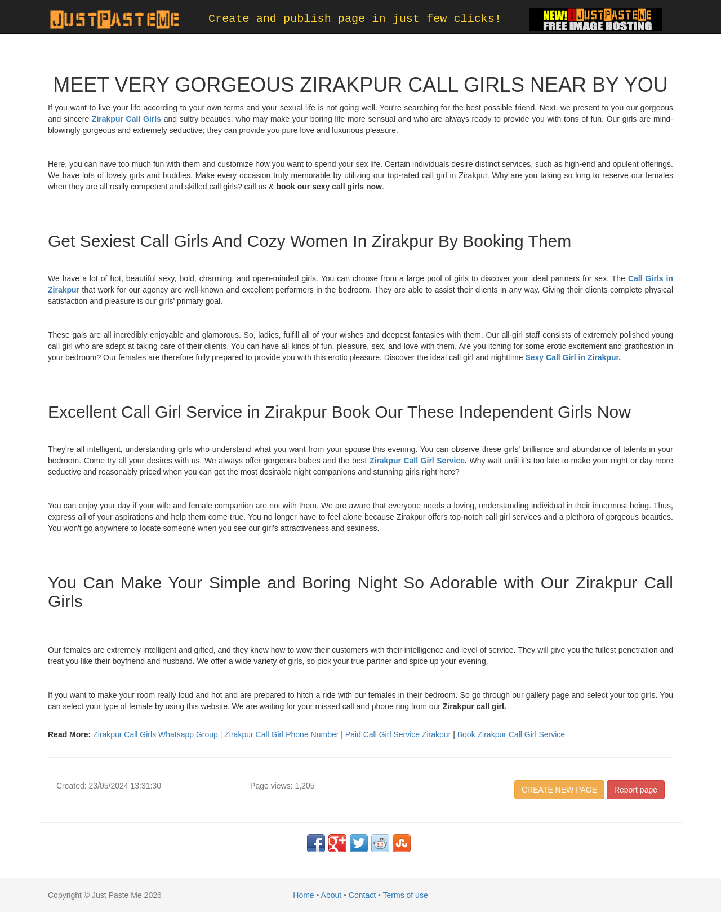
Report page (635, 789)
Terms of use (405, 895)
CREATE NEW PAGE (559, 789)
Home (303, 895)
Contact (362, 895)
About (331, 895)
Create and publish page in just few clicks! (354, 18)
